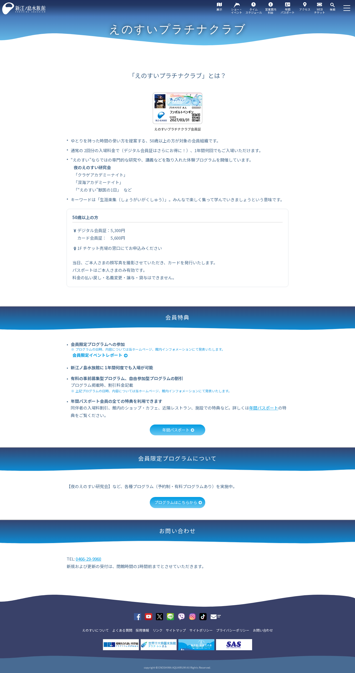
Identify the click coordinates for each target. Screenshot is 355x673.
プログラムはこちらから (175, 502)
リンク (158, 630)
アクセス (304, 9)
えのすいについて (95, 630)
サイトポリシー (201, 630)
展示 (219, 9)
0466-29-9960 (88, 559)
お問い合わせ (263, 630)
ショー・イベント (236, 10)
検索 (332, 9)
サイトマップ (176, 630)
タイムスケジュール (253, 10)
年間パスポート (288, 10)
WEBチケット (319, 10)
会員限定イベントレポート (97, 355)
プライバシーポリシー (232, 630)
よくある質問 (122, 630)
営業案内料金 (270, 10)
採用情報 (142, 630)
